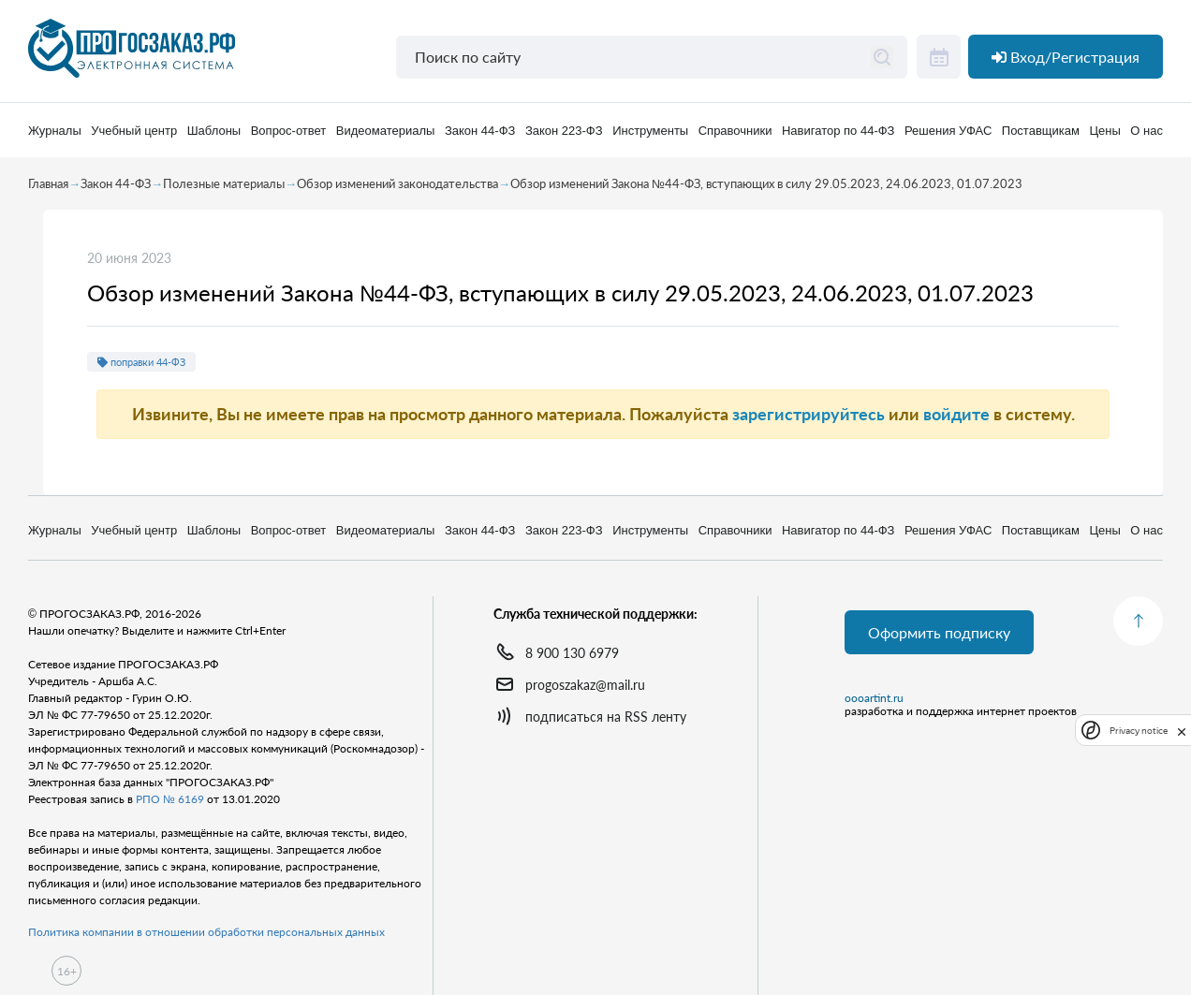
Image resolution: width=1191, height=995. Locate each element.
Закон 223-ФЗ (564, 131)
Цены (1104, 131)
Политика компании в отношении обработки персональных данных (206, 932)
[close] (1181, 730)
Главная (48, 183)
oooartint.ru (874, 698)
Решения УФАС (948, 131)
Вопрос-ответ (289, 131)
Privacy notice (1139, 730)
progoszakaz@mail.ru (585, 685)
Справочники (735, 131)
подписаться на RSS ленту (605, 716)
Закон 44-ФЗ (480, 131)
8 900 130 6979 (572, 653)
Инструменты (650, 131)
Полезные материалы (224, 183)
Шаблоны (214, 131)
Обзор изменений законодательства (397, 183)
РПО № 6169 (170, 799)
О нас (1146, 131)
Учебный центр (134, 131)
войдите (956, 413)
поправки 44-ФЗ (141, 362)
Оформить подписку (939, 632)
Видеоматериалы (385, 131)
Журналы (54, 131)
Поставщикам (1041, 131)
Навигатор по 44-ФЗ (838, 131)
